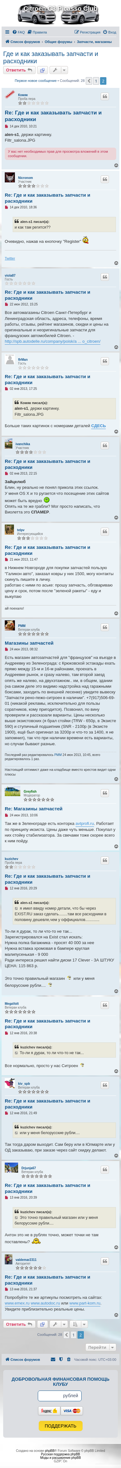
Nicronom (25, 178)
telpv (20, 530)
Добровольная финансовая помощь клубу (61, 1382)
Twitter (10, 258)
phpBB (50, 1451)
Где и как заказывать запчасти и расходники (50, 57)
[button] (89, 81)
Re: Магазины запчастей (34, 808)
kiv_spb (24, 1083)
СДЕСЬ (98, 425)
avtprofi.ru (85, 823)
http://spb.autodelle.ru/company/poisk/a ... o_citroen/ (52, 341)
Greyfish (30, 791)
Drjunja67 (28, 1168)
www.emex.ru (17, 1303)
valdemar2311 (26, 1260)
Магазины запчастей (29, 643)
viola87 (10, 275)
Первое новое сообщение (36, 81)
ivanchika (23, 444)
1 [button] (96, 81)
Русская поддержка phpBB (60, 1454)
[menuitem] (18, 32)
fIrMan (23, 359)
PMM (21, 626)
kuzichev (11, 859)
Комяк (23, 95)
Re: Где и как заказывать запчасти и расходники (53, 116)
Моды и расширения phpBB (60, 1457)
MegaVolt (12, 1003)
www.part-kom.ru (85, 1303)
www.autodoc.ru (45, 1303)
